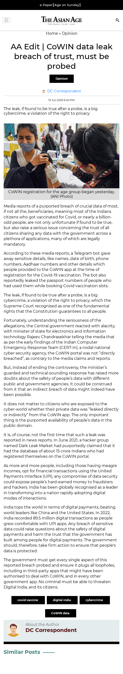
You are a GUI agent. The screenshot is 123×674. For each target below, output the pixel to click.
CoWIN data (60, 613)
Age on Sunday (66, 5)
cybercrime (95, 600)
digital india (62, 600)
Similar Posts (22, 652)
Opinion (62, 78)
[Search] (117, 21)
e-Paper (46, 5)
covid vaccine (28, 600)
